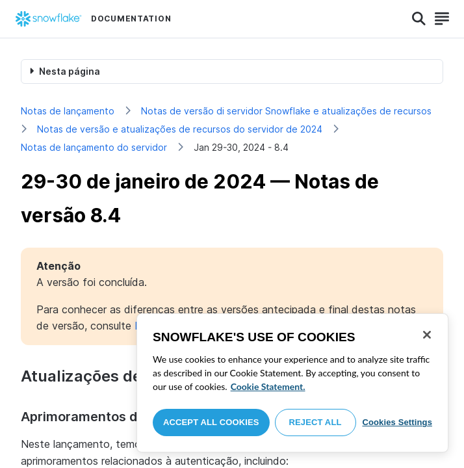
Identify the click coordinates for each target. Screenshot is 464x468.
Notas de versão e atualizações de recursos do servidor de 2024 (179, 129)
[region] (292, 382)
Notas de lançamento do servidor (94, 147)
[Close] (427, 334)
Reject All (315, 422)
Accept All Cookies (211, 422)
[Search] (419, 18)
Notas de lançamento (67, 110)
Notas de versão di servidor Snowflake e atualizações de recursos (286, 110)
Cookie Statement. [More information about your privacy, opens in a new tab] (268, 386)
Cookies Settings (397, 422)
